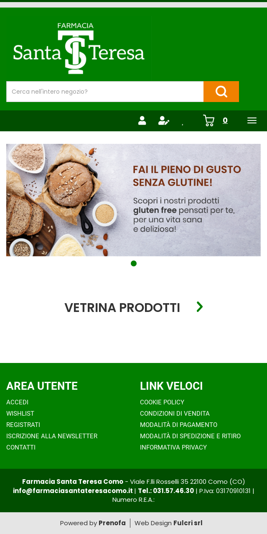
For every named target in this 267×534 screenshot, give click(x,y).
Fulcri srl (188, 523)
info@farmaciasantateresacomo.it (73, 490)
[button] (134, 263)
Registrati (23, 425)
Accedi (17, 402)
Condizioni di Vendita (175, 413)
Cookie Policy (162, 402)
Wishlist (20, 413)
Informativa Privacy (173, 447)
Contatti (21, 447)
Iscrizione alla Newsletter (51, 436)
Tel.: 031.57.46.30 (166, 490)
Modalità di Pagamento (178, 425)
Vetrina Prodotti (122, 307)
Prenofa (112, 523)
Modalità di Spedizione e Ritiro (190, 436)
